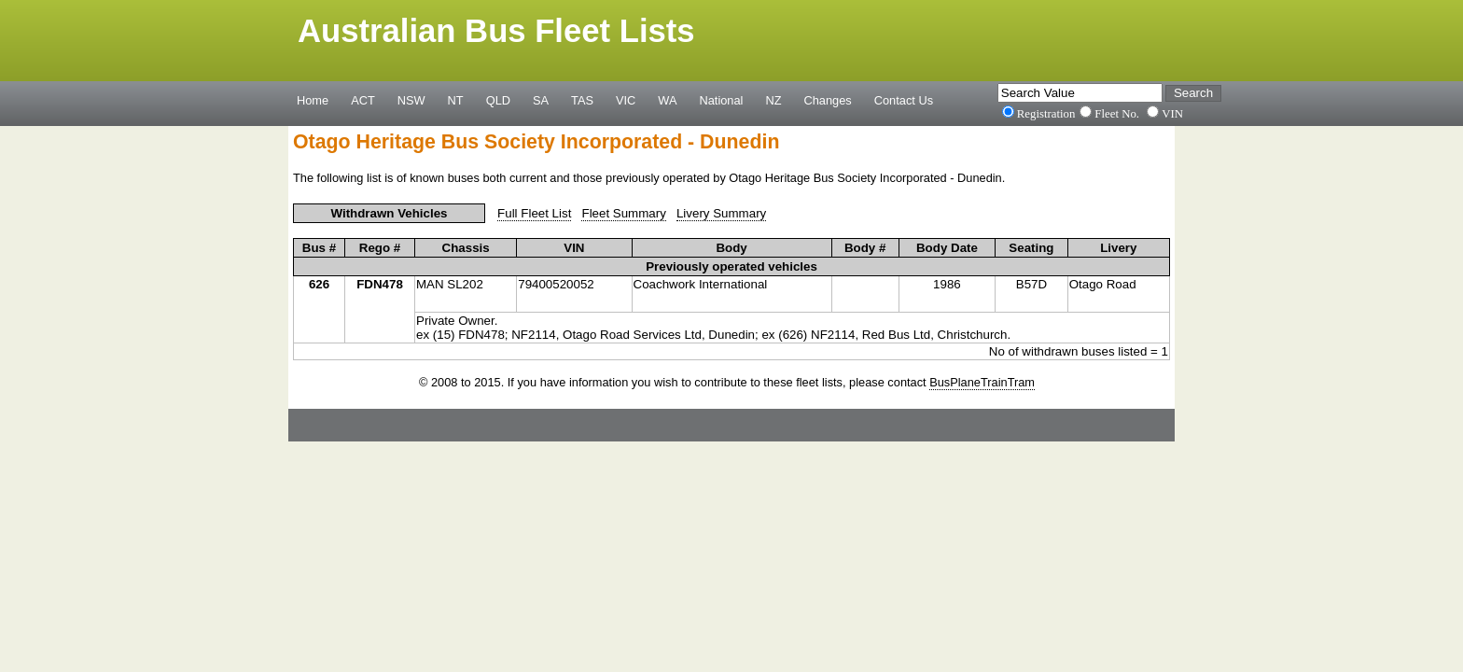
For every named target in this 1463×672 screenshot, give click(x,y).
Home (312, 99)
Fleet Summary (623, 213)
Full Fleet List (534, 213)
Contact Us (903, 99)
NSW (411, 99)
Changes (828, 99)
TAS (582, 99)
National (722, 99)
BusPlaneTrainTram (982, 382)
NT (456, 99)
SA (541, 99)
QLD (498, 99)
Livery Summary (721, 213)
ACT (363, 99)
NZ (773, 99)
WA (667, 99)
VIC (625, 99)
